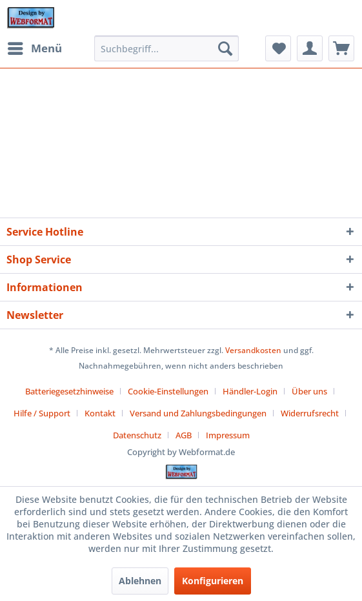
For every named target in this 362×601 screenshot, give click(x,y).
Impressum (228, 435)
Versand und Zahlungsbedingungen (198, 413)
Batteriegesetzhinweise (69, 391)
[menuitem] (34, 48)
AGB (184, 435)
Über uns (309, 391)
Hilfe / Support (42, 413)
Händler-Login (250, 391)
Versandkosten (253, 350)
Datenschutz (137, 435)
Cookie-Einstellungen (168, 391)
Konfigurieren (212, 581)
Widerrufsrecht (310, 413)
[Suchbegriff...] (166, 48)
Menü (35, 47)
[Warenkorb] (341, 48)
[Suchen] (225, 48)
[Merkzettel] (278, 48)
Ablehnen (140, 581)
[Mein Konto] (310, 48)
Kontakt (100, 413)
